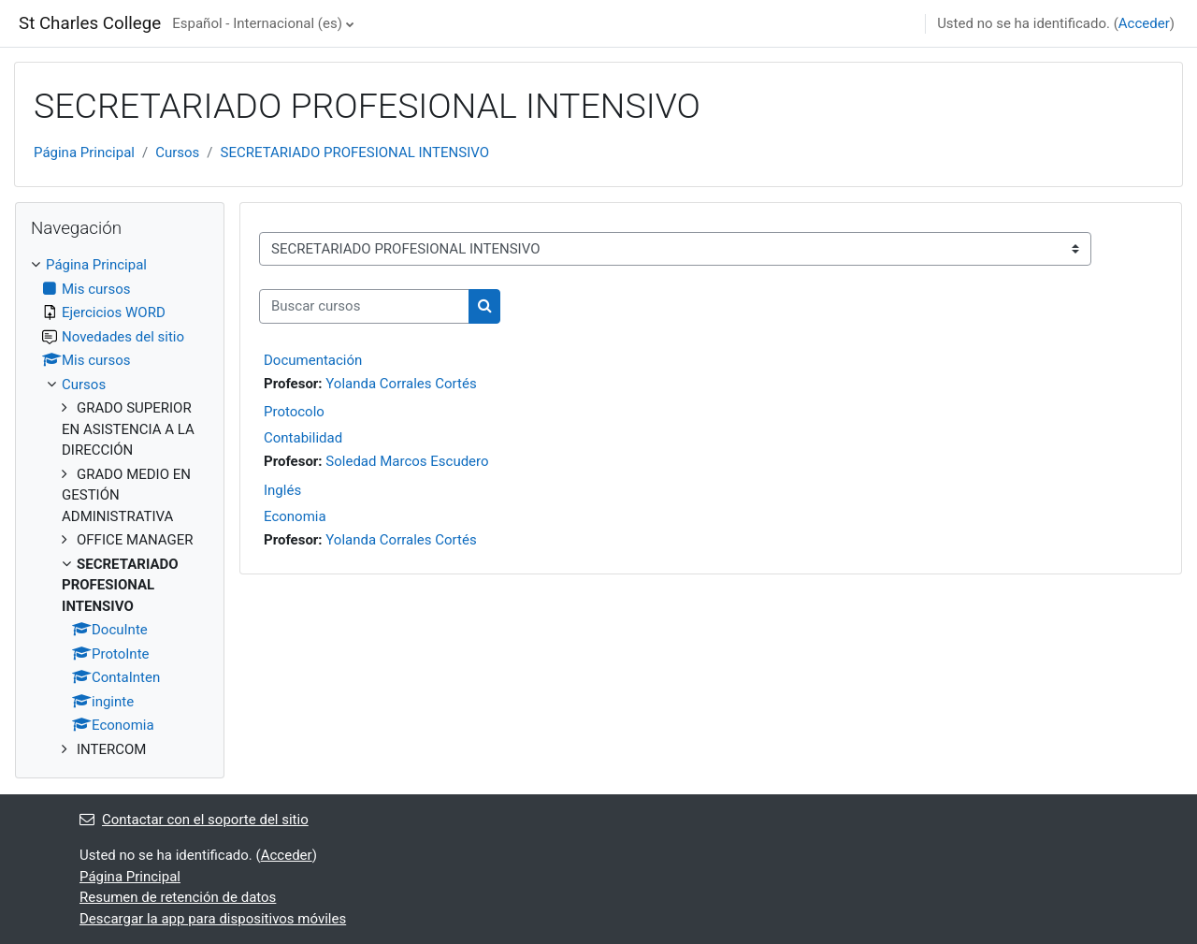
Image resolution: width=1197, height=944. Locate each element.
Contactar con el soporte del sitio (194, 819)
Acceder (1144, 23)
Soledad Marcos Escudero (406, 461)
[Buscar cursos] (364, 306)
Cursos (177, 152)
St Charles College (90, 23)
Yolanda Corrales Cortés (400, 383)
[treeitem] (120, 507)
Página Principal (84, 152)
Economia (295, 516)
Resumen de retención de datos (177, 897)
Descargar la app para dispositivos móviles (212, 918)
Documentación (313, 360)
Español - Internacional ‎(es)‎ (257, 23)
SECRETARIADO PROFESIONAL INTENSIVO (355, 152)
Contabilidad (303, 437)
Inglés (282, 490)
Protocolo (294, 411)
